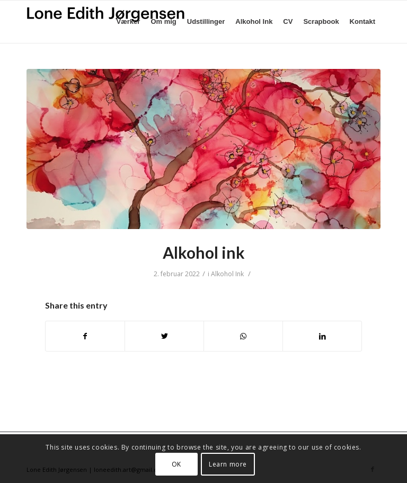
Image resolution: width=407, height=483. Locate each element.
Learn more (228, 464)
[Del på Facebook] (85, 336)
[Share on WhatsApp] (243, 336)
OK (176, 464)
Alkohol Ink (227, 273)
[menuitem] (128, 22)
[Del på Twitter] (164, 336)
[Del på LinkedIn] (322, 336)
